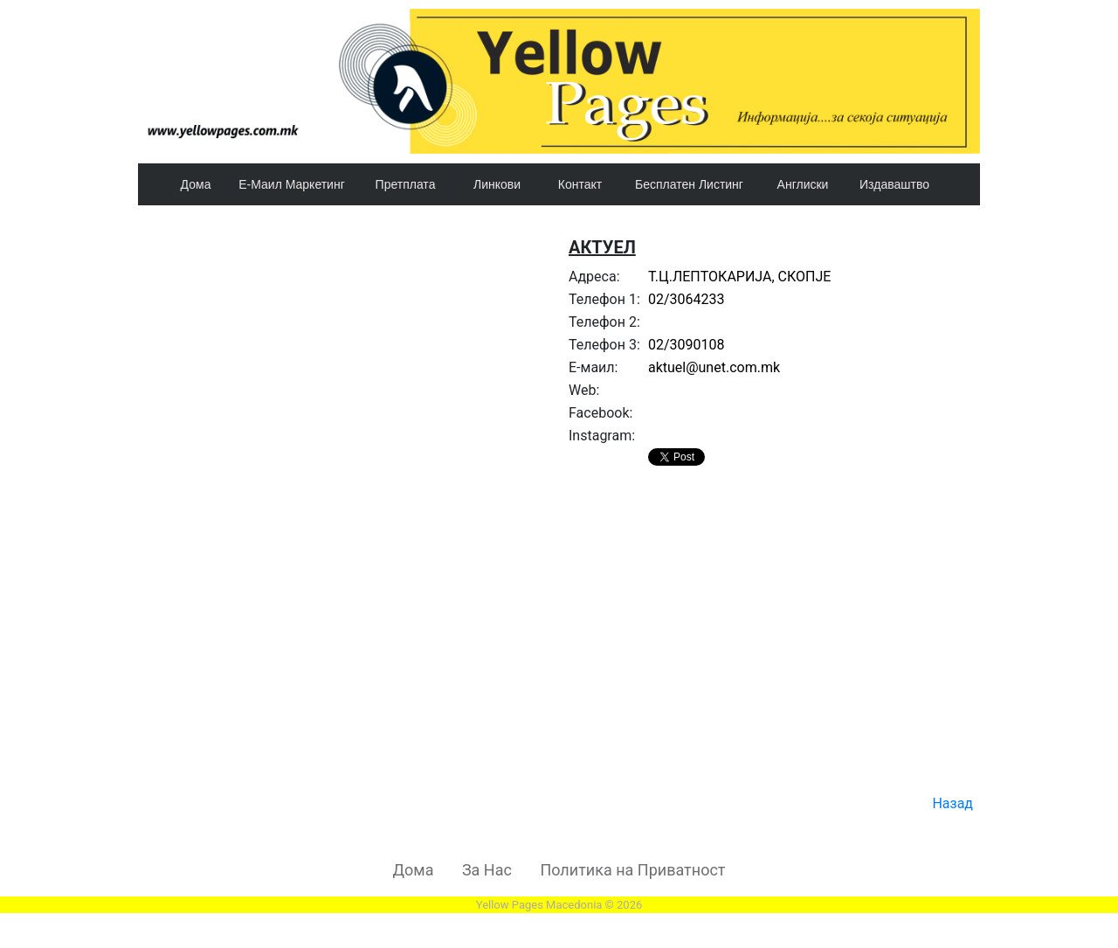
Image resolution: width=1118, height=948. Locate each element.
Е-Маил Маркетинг (291, 184)
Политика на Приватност (632, 870)
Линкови (497, 184)
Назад (952, 803)
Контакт (580, 184)
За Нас (487, 870)
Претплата (406, 184)
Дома (196, 184)
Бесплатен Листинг (689, 184)
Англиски (803, 184)
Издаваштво (894, 184)
